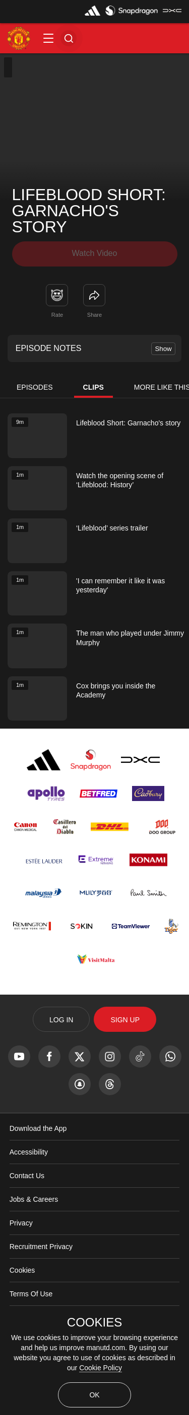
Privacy (21, 1223)
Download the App (38, 1128)
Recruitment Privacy (41, 1247)
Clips (93, 387)
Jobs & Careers (34, 1199)
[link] (94, 295)
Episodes (35, 387)
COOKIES (94, 1322)
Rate (57, 315)
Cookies (22, 1270)
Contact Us (27, 1176)
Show (163, 348)
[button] (48, 38)
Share (94, 315)
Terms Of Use (31, 1294)
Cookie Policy (100, 1368)
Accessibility (29, 1152)
